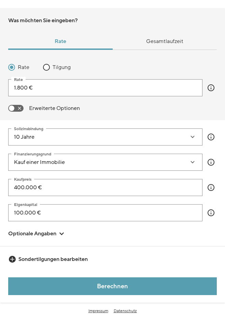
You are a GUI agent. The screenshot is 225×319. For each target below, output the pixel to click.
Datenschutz (125, 311)
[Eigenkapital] (105, 213)
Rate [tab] (60, 41)
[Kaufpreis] (105, 187)
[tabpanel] (112, 88)
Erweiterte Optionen (54, 108)
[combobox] (98, 137)
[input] (105, 88)
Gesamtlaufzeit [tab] (164, 41)
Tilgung (62, 67)
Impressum (98, 311)
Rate (23, 67)
